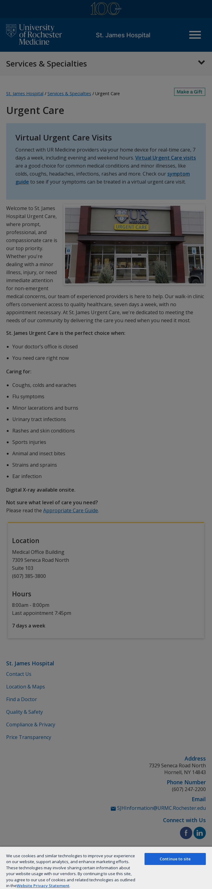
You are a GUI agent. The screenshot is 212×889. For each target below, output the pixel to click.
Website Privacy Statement (43, 885)
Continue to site (175, 859)
